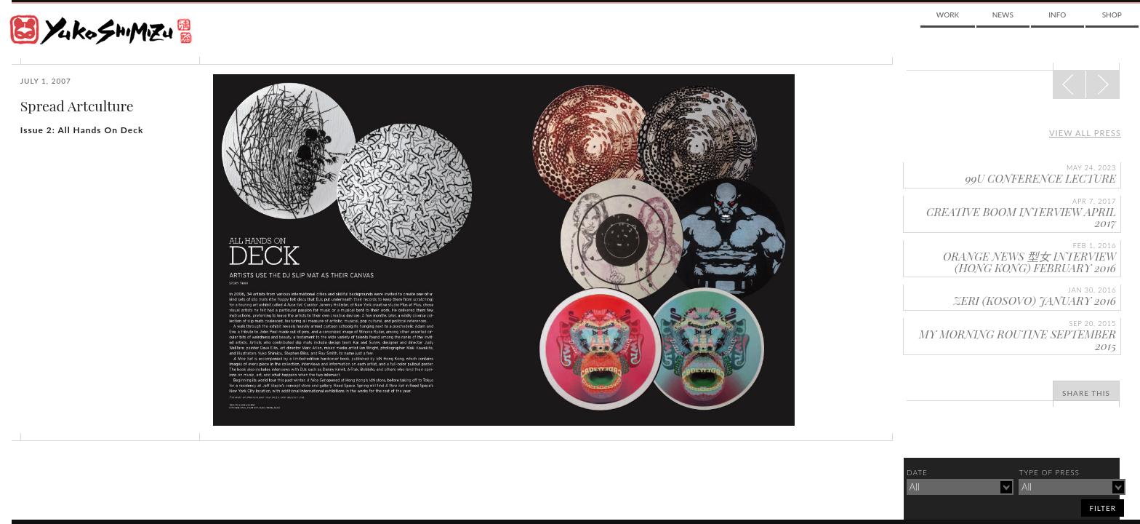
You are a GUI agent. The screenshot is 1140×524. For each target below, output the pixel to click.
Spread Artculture (77, 106)
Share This (1086, 393)
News (1002, 14)
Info (1057, 14)
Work (947, 14)
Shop (1112, 14)
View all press (1085, 133)
